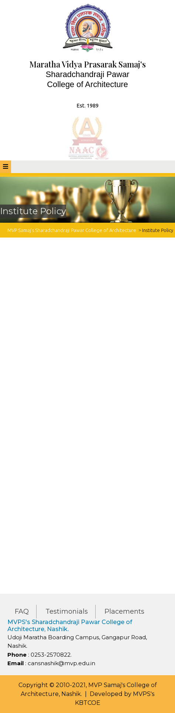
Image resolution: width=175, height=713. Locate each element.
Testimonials (66, 611)
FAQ (22, 611)
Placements (124, 611)
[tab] (5, 166)
